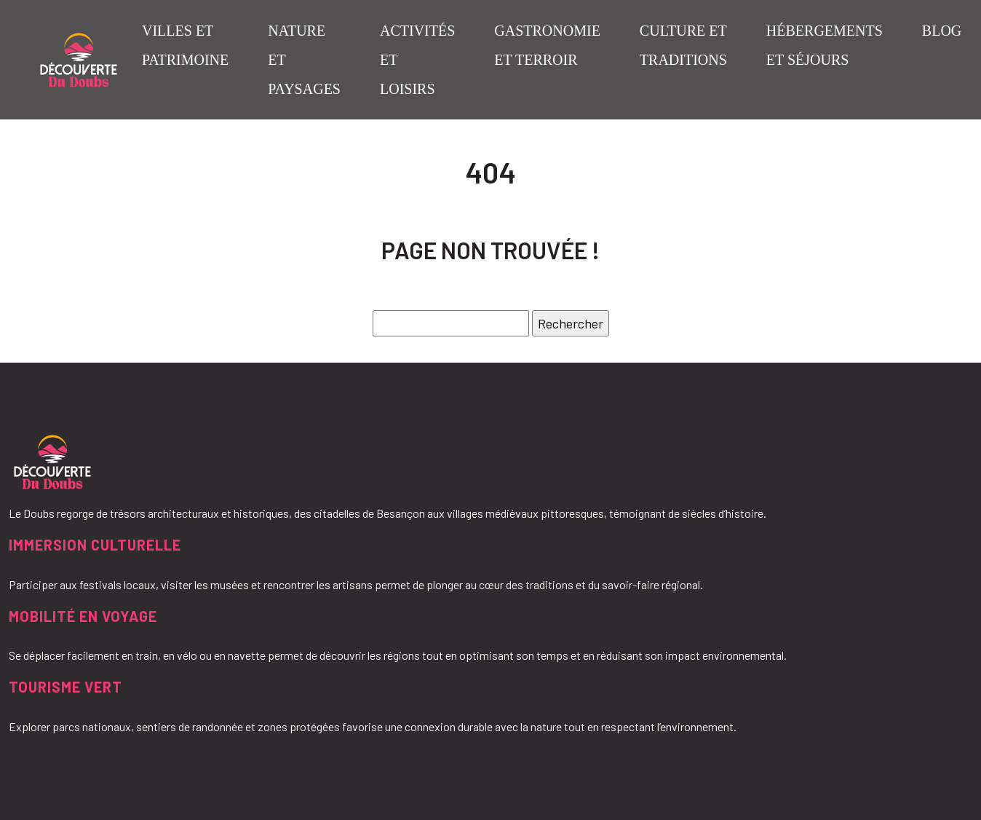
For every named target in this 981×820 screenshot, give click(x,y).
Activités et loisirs (417, 60)
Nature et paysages (304, 60)
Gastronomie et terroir (547, 45)
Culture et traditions (683, 45)
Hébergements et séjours (824, 45)
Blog (941, 31)
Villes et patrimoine (185, 45)
